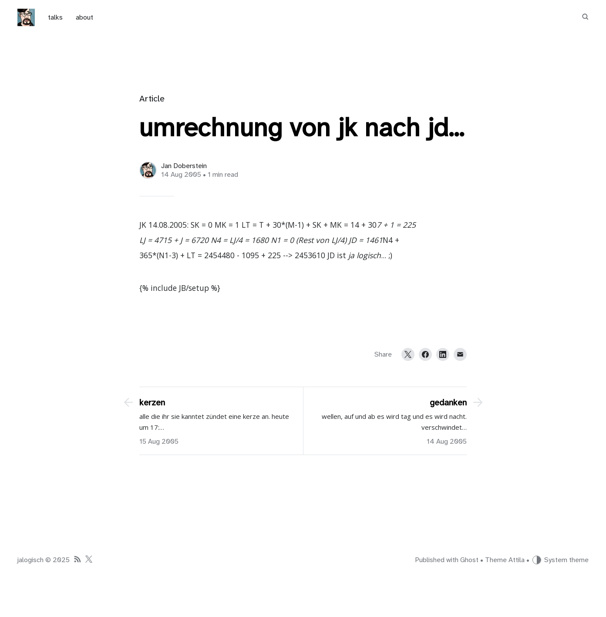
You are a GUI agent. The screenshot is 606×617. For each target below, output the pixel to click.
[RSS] (77, 560)
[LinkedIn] (442, 354)
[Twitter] (407, 354)
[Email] (460, 354)
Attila (516, 560)
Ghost (469, 560)
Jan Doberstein (184, 166)
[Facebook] (425, 354)
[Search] (585, 17)
